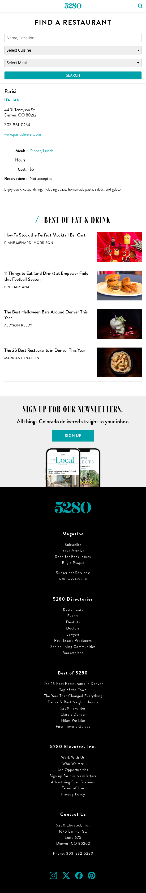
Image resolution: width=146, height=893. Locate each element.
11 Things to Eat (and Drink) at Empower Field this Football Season (46, 276)
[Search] (73, 38)
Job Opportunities (73, 769)
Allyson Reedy (18, 325)
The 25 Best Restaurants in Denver (73, 683)
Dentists (73, 622)
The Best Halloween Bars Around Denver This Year (46, 314)
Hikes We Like (73, 720)
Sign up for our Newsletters (73, 776)
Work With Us (73, 757)
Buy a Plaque (73, 563)
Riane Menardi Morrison (28, 243)
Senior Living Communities (73, 646)
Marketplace (73, 653)
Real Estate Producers (73, 640)
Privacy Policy (73, 794)
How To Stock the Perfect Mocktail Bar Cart (45, 235)
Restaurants (73, 610)
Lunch (48, 151)
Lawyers (73, 634)
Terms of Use (73, 788)
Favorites (73, 708)
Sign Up (73, 436)
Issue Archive (73, 550)
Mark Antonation (21, 358)
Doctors (73, 628)
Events (73, 616)
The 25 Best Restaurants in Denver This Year (44, 350)
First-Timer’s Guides (73, 726)
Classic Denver (73, 714)
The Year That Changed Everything (73, 696)
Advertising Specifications (73, 782)
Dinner (35, 151)
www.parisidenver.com (22, 134)
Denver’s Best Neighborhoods (73, 702)
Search (73, 75)
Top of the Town (73, 689)
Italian (12, 100)
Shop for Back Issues (73, 556)
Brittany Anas (17, 287)
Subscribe (73, 544)
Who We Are (73, 763)
